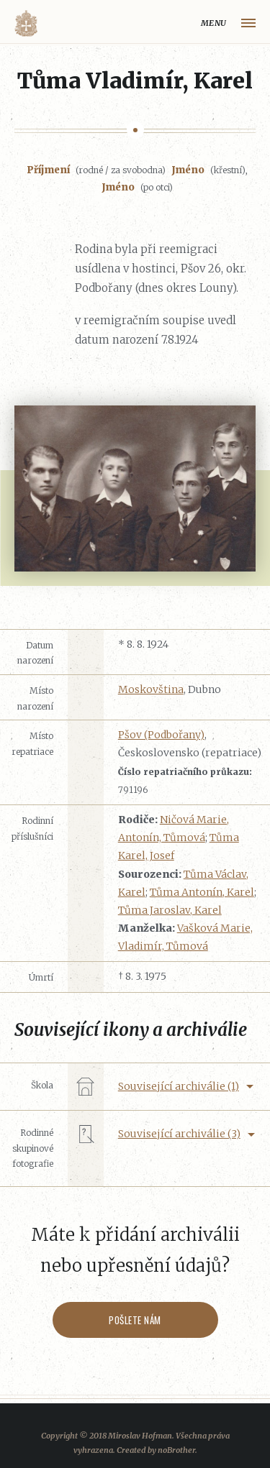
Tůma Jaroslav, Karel (170, 910)
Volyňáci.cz (25, 23)
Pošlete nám (135, 1320)
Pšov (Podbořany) (161, 734)
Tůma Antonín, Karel (202, 892)
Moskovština (151, 689)
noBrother (176, 1450)
